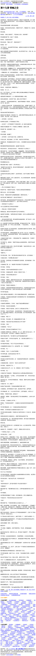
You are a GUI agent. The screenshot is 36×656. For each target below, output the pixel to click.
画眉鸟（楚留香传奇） (25, 628)
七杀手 (17, 610)
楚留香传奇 (16, 606)
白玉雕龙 (17, 619)
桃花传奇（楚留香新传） (8, 609)
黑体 (31, 13)
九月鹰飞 (10, 610)
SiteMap (19, 654)
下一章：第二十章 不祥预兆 (12, 17)
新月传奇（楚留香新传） (23, 616)
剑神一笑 (22, 636)
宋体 (29, 13)
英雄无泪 (19, 643)
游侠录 (24, 601)
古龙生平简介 (4, 593)
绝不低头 (24, 610)
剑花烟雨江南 (8, 644)
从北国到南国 (12, 600)
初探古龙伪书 (32, 593)
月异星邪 (17, 601)
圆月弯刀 (8, 614)
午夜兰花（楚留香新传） (11, 617)
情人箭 (30, 603)
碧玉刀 (9, 611)
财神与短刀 (25, 620)
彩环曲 (11, 624)
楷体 (4, 14)
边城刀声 (8, 620)
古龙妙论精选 (23, 593)
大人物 (30, 607)
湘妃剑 (9, 603)
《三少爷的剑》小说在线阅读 (21, 4)
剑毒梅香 (29, 600)
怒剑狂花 (24, 619)
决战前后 (26, 634)
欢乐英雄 (23, 607)
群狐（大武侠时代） (17, 640)
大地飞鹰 (24, 614)
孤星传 (9, 626)
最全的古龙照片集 (13, 593)
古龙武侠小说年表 (5, 595)
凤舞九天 (11, 616)
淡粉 (13, 13)
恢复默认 (21, 14)
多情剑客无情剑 (26, 606)
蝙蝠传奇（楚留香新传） (21, 630)
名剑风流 (28, 604)
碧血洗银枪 (16, 614)
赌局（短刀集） (10, 642)
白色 (21, 13)
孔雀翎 (3, 611)
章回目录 (22, 589)
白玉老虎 (32, 644)
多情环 (16, 611)
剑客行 (3, 603)
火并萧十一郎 (21, 633)
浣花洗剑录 (13, 604)
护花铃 (16, 603)
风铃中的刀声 (8, 619)
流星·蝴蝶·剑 (20, 609)
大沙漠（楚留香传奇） (11, 628)
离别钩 (4, 616)
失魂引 (30, 601)
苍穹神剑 (21, 600)
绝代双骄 (8, 606)
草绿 (18, 13)
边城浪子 (28, 609)
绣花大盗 (19, 634)
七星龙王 (32, 614)
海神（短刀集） (10, 643)
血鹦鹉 (29, 611)
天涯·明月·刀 (12, 613)
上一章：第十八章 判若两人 (13, 589)
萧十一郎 (16, 607)
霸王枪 (22, 611)
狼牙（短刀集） (20, 642)
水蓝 (16, 13)
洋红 (11, 13)
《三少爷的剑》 (23, 11)
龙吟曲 (20, 604)
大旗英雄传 (4, 604)
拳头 (20, 613)
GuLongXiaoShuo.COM (6, 2)
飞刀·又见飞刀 (23, 617)
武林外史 (10, 627)
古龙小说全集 (9, 4)
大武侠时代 (16, 620)
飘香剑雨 (23, 603)
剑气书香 (9, 601)
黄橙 (8, 13)
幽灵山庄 (7, 636)
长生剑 (31, 610)
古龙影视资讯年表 (15, 595)
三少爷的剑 (26, 613)
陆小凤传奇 (11, 634)
